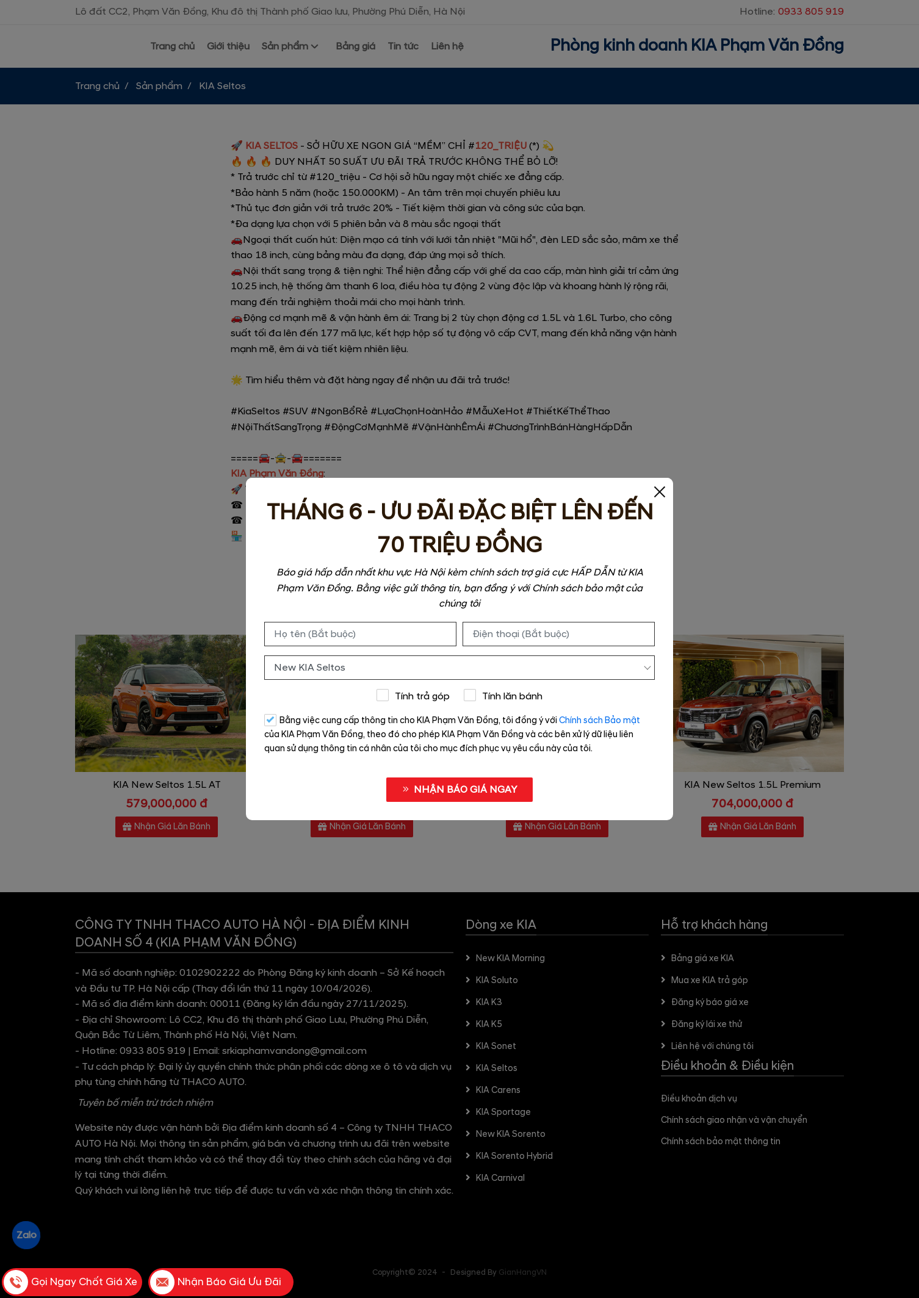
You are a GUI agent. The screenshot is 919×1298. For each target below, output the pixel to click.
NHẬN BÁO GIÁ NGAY (459, 790)
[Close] (659, 491)
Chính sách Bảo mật (599, 720)
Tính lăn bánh (503, 695)
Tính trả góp (413, 695)
